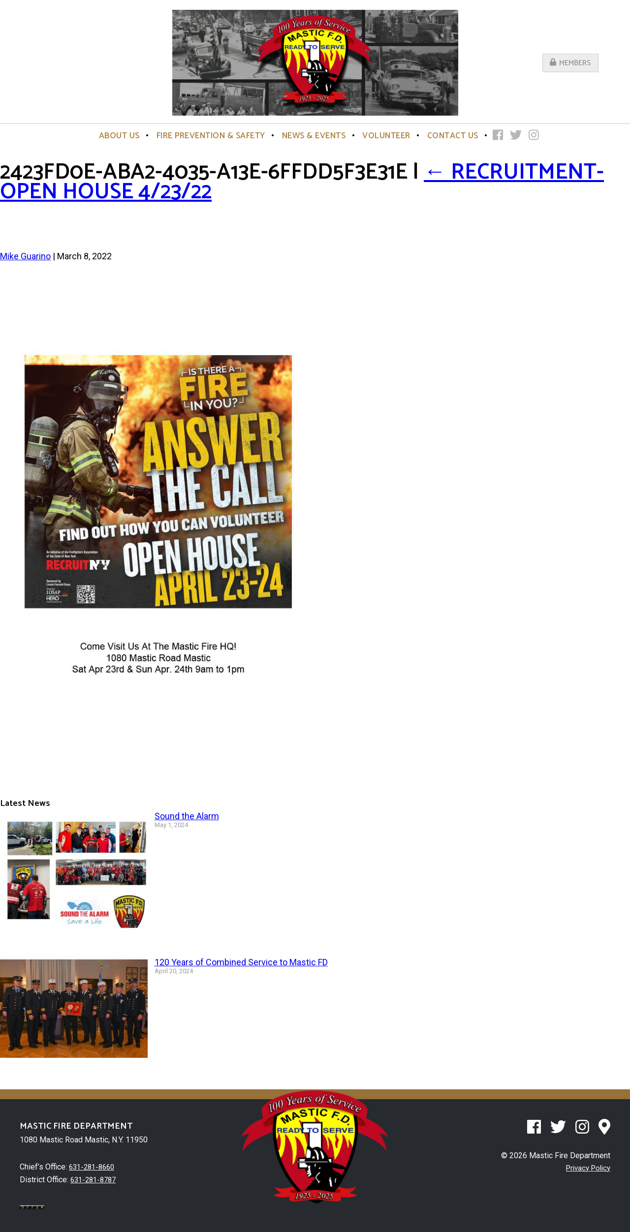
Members (570, 63)
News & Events (314, 136)
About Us (119, 136)
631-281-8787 (95, 1179)
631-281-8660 (94, 1166)
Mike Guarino (25, 256)
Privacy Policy (585, 1167)
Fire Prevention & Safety (211, 136)
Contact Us (452, 136)
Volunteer (386, 136)
